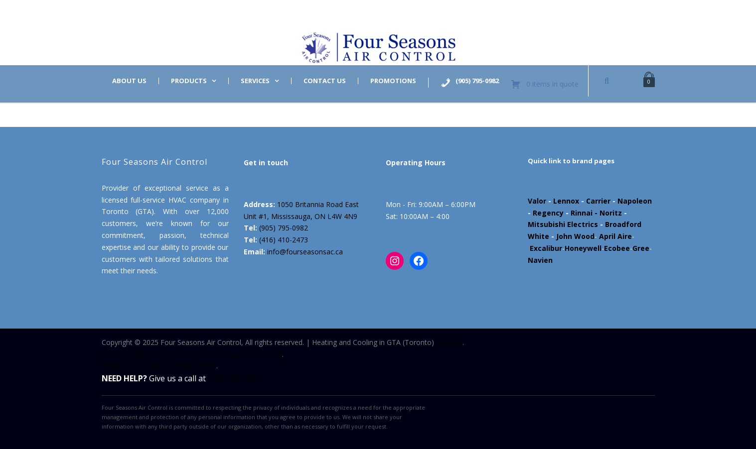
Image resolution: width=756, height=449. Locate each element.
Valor (537, 201)
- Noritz (607, 213)
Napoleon (634, 201)
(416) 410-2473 (283, 239)
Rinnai (582, 213)
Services (255, 81)
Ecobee (617, 248)
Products (189, 81)
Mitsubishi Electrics (563, 224)
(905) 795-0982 (283, 227)
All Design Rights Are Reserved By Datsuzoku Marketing (192, 354)
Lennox (566, 201)
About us (129, 81)
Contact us (324, 81)
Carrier (598, 201)
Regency (548, 213)
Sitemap (449, 342)
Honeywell (583, 248)
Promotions (393, 81)
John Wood (575, 236)
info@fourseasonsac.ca (305, 251)
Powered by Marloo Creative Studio (159, 365)
